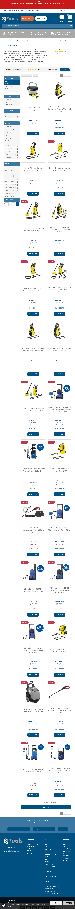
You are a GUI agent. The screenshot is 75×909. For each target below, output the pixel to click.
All (17, 100)
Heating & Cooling (50, 862)
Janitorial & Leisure (50, 866)
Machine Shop (49, 874)
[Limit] (35, 75)
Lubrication (48, 871)
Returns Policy (66, 849)
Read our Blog (71, 11)
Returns (16, 11)
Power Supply (12, 96)
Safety (47, 881)
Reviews (37, 11)
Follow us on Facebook (67, 11)
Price (12, 164)
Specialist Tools (49, 884)
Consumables (49, 852)
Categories (12, 78)
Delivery (10, 11)
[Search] (35, 26)
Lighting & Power (50, 869)
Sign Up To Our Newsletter (37, 821)
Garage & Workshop (50, 854)
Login (62, 21)
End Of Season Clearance (52, 894)
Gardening (48, 857)
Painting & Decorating (51, 876)
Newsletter (65, 858)
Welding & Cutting (50, 891)
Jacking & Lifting (49, 864)
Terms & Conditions (65, 855)
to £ (10, 204)
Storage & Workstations (52, 886)
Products (26, 18)
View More (46, 807)
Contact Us (30, 11)
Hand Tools (48, 859)
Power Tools (48, 879)
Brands (12, 123)
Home (5, 11)
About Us (65, 860)
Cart (69, 15)
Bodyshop (48, 849)
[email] (44, 829)
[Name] (18, 829)
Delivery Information (65, 845)
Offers (46, 847)
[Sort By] (26, 75)
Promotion (12, 111)
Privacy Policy (66, 851)
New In (47, 844)
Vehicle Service (49, 889)
